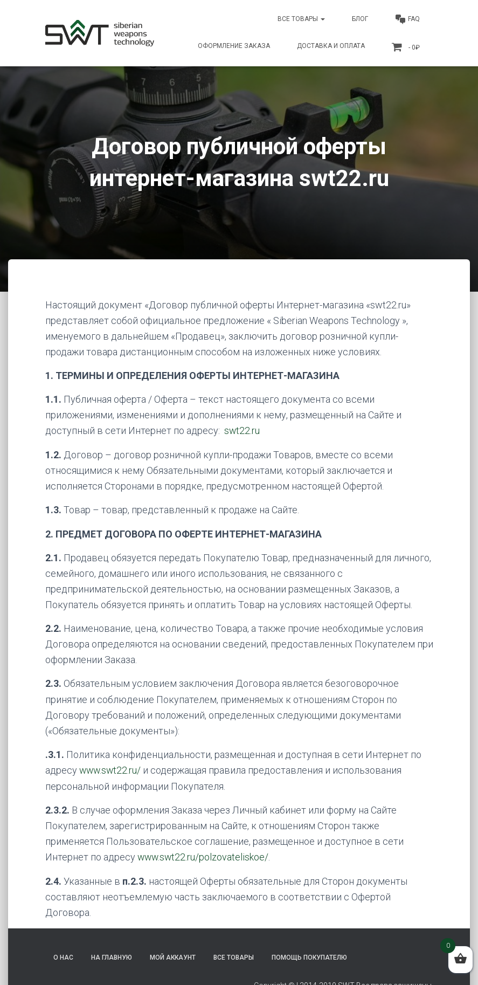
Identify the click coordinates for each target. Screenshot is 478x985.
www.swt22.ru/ (111, 769)
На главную (111, 956)
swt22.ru (242, 430)
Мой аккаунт (173, 956)
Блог (360, 19)
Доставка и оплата (331, 46)
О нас (63, 956)
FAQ (407, 19)
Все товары (301, 19)
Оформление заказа (234, 46)
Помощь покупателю (309, 956)
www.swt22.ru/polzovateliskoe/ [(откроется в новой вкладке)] (204, 856)
